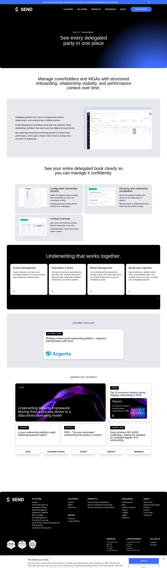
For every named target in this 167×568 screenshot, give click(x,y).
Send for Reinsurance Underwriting (100, 507)
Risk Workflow (37, 525)
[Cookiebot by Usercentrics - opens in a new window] (13, 563)
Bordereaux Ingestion (40, 512)
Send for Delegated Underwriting (99, 505)
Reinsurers (72, 507)
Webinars (138, 452)
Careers (146, 510)
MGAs (70, 505)
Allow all (143, 549)
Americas (71, 518)
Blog (28, 452)
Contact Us (147, 515)
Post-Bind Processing (40, 520)
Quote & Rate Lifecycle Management (46, 523)
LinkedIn (153, 542)
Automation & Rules (39, 507)
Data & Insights (38, 515)
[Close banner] (163, 546)
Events (83, 452)
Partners (146, 507)
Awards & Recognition (151, 505)
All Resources (127, 502)
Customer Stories (56, 452)
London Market (73, 521)
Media (124, 515)
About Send (147, 502)
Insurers (71, 502)
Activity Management (40, 505)
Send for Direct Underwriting (98, 502)
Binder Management (39, 510)
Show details (112, 564)
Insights (111, 452)
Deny (144, 556)
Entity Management (39, 518)
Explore (35, 502)
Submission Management (41, 528)
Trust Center (148, 512)
